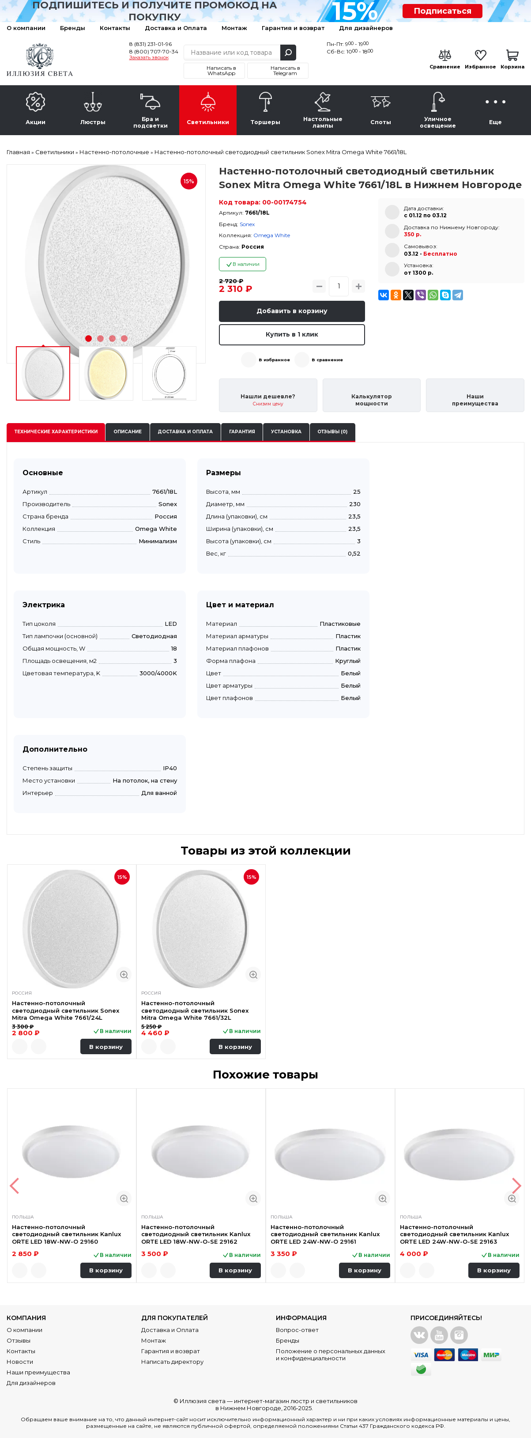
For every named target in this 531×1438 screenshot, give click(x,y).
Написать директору (172, 1361)
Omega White (271, 235)
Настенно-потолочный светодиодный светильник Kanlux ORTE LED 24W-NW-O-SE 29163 (454, 1234)
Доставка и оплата (185, 432)
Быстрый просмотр (124, 974)
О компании (26, 27)
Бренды (72, 27)
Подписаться (442, 11)
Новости (20, 1361)
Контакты (115, 27)
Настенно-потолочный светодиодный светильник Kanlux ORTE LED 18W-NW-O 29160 (66, 1234)
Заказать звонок (149, 58)
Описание (127, 432)
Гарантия (242, 432)
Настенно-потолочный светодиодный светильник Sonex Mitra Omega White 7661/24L (65, 1010)
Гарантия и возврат (293, 27)
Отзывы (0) (332, 432)
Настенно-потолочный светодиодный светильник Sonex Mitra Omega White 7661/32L (195, 1010)
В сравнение (327, 359)
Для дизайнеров (366, 27)
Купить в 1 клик (292, 334)
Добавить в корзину (292, 311)
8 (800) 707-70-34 (153, 51)
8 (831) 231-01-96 (150, 44)
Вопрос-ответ (297, 1329)
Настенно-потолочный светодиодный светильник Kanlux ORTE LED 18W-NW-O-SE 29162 (195, 1234)
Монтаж (234, 27)
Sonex (247, 224)
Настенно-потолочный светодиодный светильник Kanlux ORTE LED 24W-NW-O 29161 (325, 1234)
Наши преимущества (38, 1372)
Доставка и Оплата (176, 27)
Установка (286, 432)
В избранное (274, 359)
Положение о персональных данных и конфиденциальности (330, 1354)
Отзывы (18, 1340)
